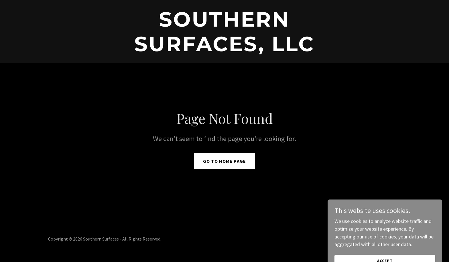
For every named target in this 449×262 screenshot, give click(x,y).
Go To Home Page (224, 161)
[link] (224, 49)
